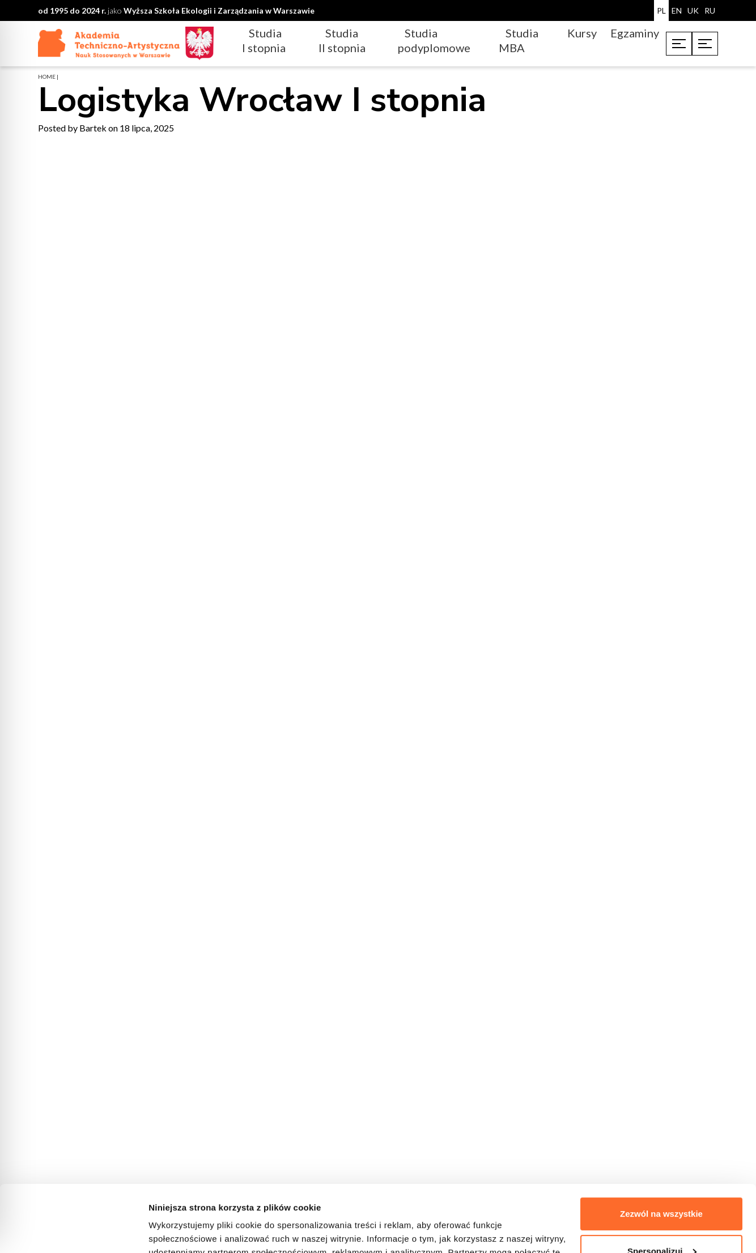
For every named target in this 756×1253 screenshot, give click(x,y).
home (47, 76)
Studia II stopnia (342, 40)
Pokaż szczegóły (182, 1230)
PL (661, 10)
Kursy (582, 33)
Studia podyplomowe (434, 40)
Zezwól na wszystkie (661, 1147)
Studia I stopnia (264, 40)
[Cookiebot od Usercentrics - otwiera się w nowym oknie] (73, 1230)
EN (677, 10)
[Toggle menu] (679, 44)
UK (693, 10)
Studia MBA (518, 40)
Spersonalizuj (661, 1184)
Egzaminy (634, 33)
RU (709, 10)
